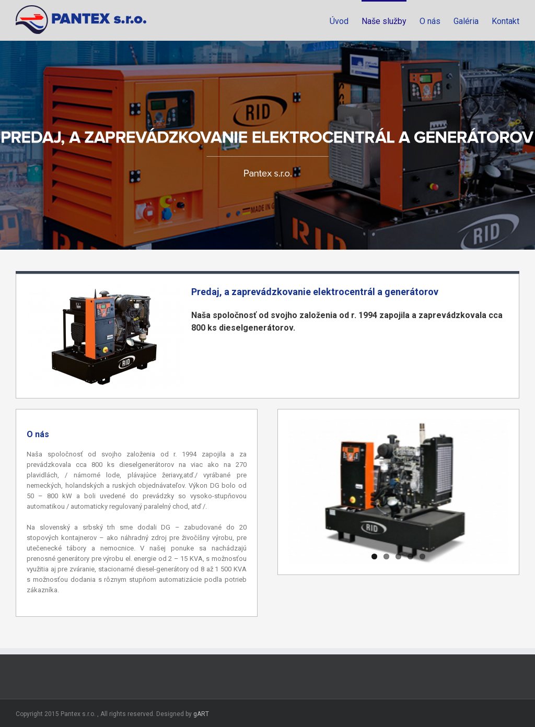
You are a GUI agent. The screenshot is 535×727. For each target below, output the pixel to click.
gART (201, 714)
